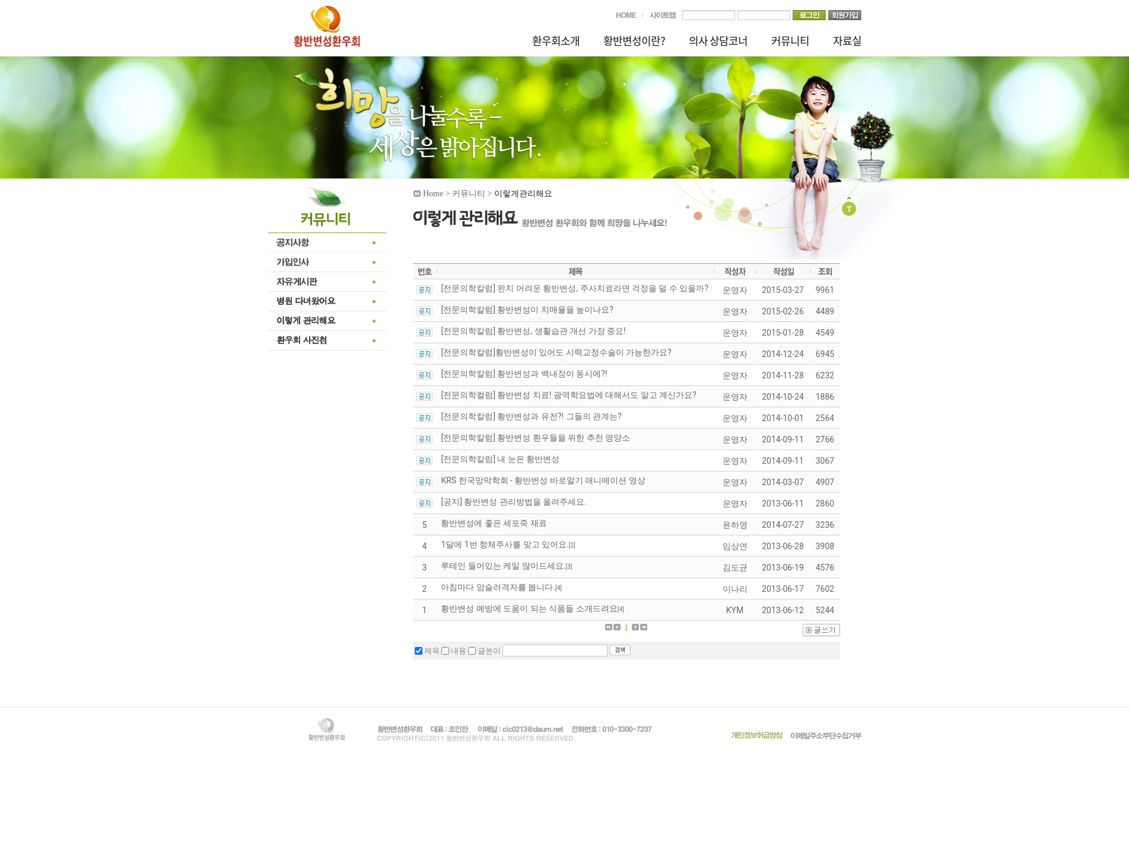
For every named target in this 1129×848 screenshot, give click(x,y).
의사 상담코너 (718, 41)
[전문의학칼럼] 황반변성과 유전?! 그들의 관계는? (531, 416)
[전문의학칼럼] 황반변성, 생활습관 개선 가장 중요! (533, 331)
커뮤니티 (790, 41)
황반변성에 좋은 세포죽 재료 (493, 523)
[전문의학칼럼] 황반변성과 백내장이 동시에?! (524, 373)
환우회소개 (556, 41)
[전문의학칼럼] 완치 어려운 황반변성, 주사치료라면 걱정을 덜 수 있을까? (574, 288)
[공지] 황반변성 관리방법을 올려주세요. (514, 501)
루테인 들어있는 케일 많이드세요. (503, 565)
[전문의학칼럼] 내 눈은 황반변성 (500, 459)
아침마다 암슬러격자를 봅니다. (498, 587)
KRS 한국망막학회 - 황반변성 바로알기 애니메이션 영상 (543, 480)
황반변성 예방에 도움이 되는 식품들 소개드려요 (529, 608)
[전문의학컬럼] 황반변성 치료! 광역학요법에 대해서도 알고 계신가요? (569, 395)
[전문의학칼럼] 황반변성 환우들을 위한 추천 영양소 (535, 437)
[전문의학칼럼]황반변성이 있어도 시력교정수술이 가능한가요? (556, 352)
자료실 (847, 41)
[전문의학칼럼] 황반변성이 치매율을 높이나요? (527, 309)
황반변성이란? (634, 41)
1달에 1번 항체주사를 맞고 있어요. (504, 544)
